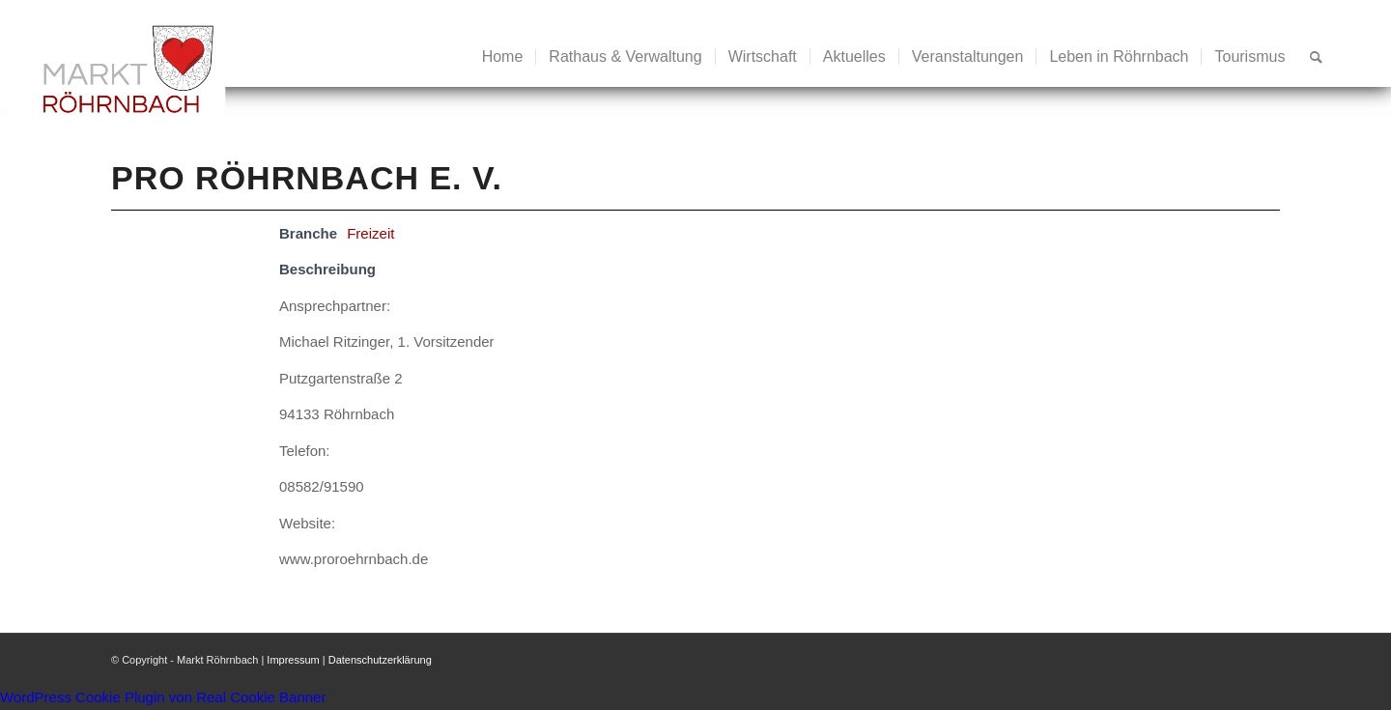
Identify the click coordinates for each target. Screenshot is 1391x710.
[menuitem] (502, 57)
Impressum (293, 660)
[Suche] (1316, 57)
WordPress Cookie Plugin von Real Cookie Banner (163, 697)
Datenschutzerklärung (380, 660)
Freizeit (370, 233)
